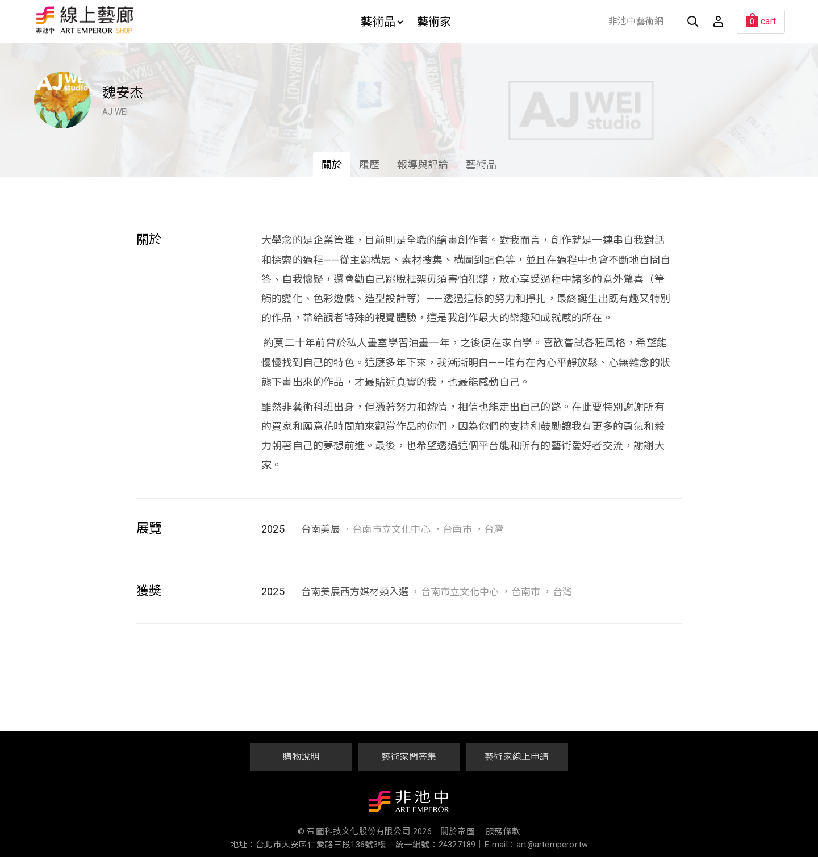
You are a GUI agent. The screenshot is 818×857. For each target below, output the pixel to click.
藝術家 (434, 21)
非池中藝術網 (635, 21)
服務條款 (503, 832)
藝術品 (382, 21)
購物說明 (301, 756)
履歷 (369, 164)
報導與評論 (423, 164)
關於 (332, 164)
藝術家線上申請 (517, 756)
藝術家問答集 (408, 756)
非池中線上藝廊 (124, 20)
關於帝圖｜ (461, 832)
